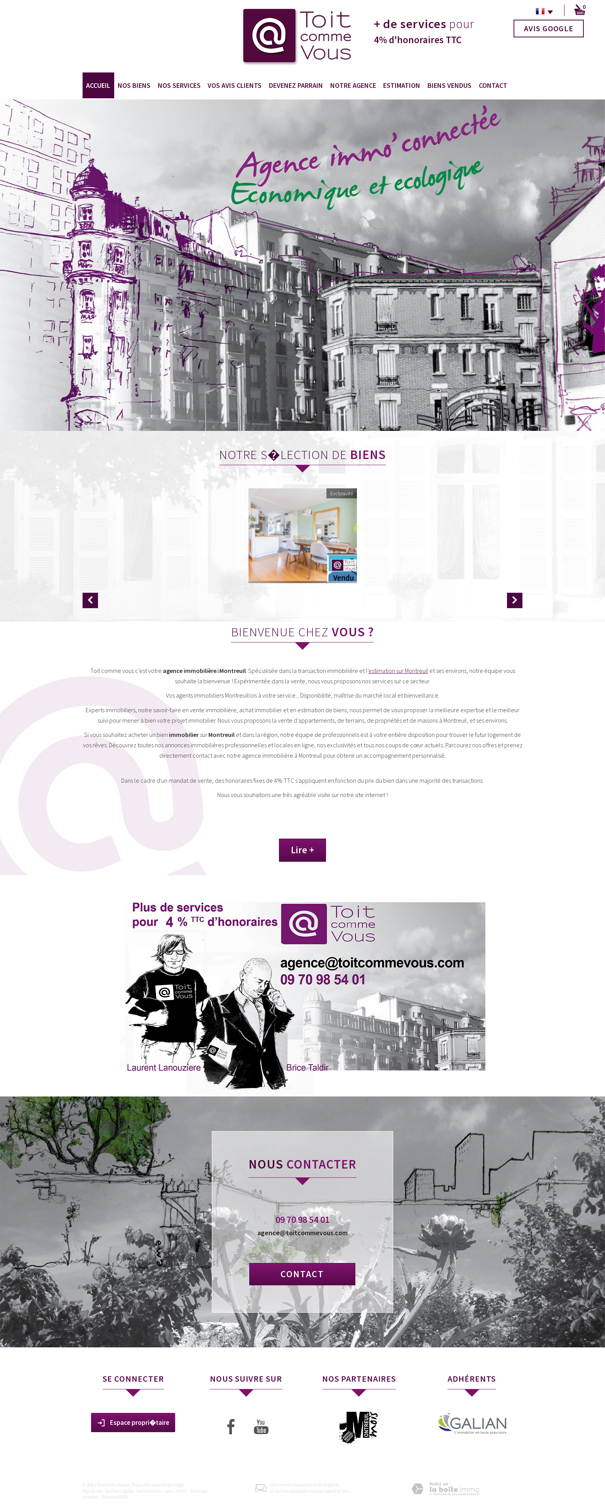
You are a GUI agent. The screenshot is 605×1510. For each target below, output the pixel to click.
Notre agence (353, 85)
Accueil (98, 85)
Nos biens (134, 85)
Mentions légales (119, 1491)
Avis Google (548, 28)
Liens (168, 1491)
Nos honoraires (148, 1491)
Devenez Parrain (296, 85)
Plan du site (93, 1491)
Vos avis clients (235, 85)
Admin (181, 1491)
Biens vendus (449, 85)
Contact (493, 85)
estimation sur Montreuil (398, 670)
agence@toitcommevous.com (302, 1232)
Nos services (179, 85)
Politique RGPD (114, 1497)
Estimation (401, 85)
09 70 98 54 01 (302, 1220)
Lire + (302, 850)
